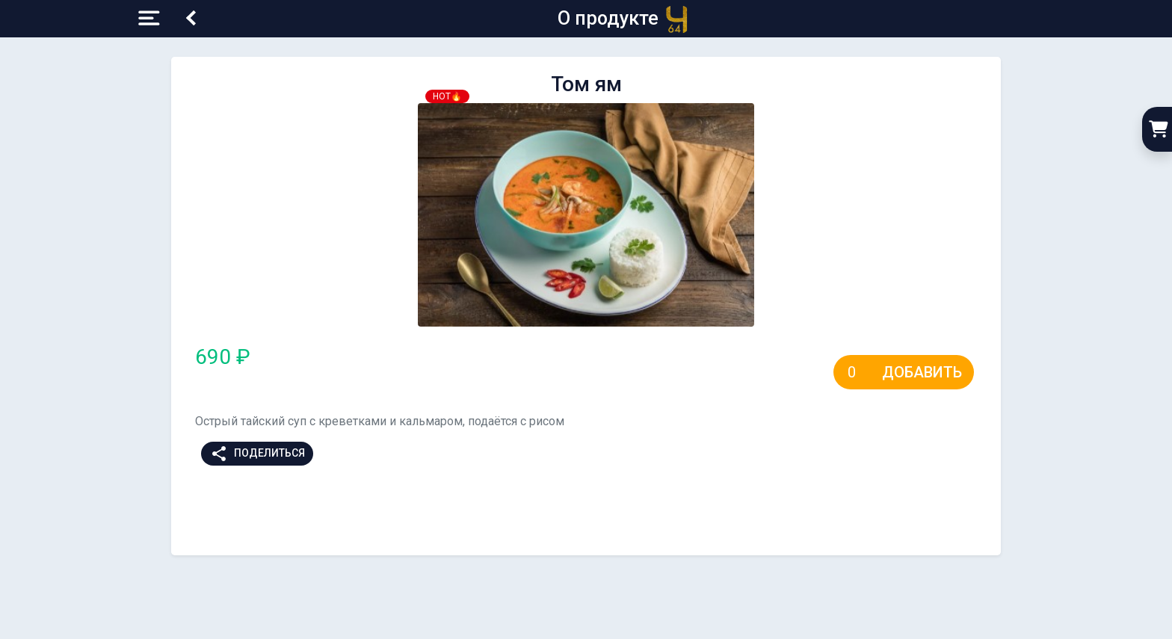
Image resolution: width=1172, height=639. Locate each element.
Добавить (922, 372)
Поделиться (257, 454)
